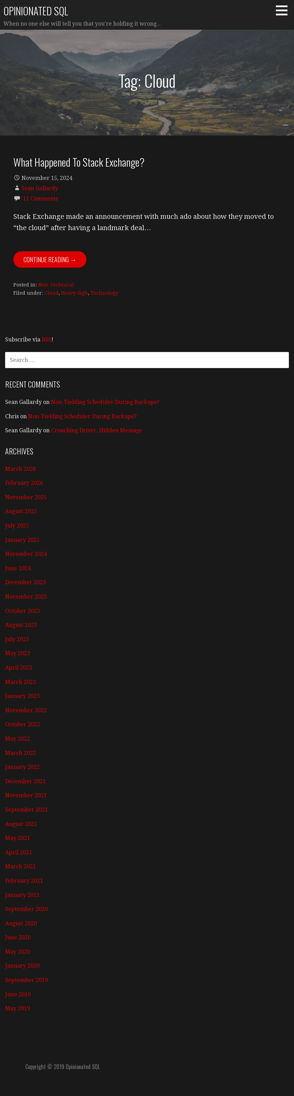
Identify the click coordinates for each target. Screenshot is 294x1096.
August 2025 (21, 511)
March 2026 (20, 469)
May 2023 (17, 653)
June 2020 (18, 937)
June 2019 (18, 994)
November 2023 (26, 596)
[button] (284, 10)
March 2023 (20, 682)
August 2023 (21, 625)
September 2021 (26, 809)
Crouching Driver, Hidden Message (96, 430)
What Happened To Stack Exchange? (79, 162)
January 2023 (22, 696)
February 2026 (24, 483)
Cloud (51, 293)
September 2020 (26, 909)
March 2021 (20, 866)
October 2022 (22, 724)
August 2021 (21, 824)
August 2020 (21, 923)
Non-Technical (56, 284)
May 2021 (17, 838)
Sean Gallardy (40, 188)
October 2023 (22, 611)
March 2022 (20, 753)
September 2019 (26, 980)
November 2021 (26, 795)
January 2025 (22, 540)
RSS (46, 339)
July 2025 (17, 525)
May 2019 (17, 1008)
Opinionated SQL (35, 10)
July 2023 (17, 639)
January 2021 (22, 895)
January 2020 (22, 965)
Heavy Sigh (74, 293)
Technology (104, 293)
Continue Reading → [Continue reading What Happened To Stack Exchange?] (50, 259)
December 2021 (25, 781)
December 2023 (25, 582)
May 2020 (17, 952)
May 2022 (17, 738)
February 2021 (24, 880)
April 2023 (18, 667)
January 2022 (22, 767)
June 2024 (18, 568)
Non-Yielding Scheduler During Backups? (105, 402)
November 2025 (26, 497)
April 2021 (18, 852)
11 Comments (40, 198)
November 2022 (26, 710)
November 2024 (26, 554)
